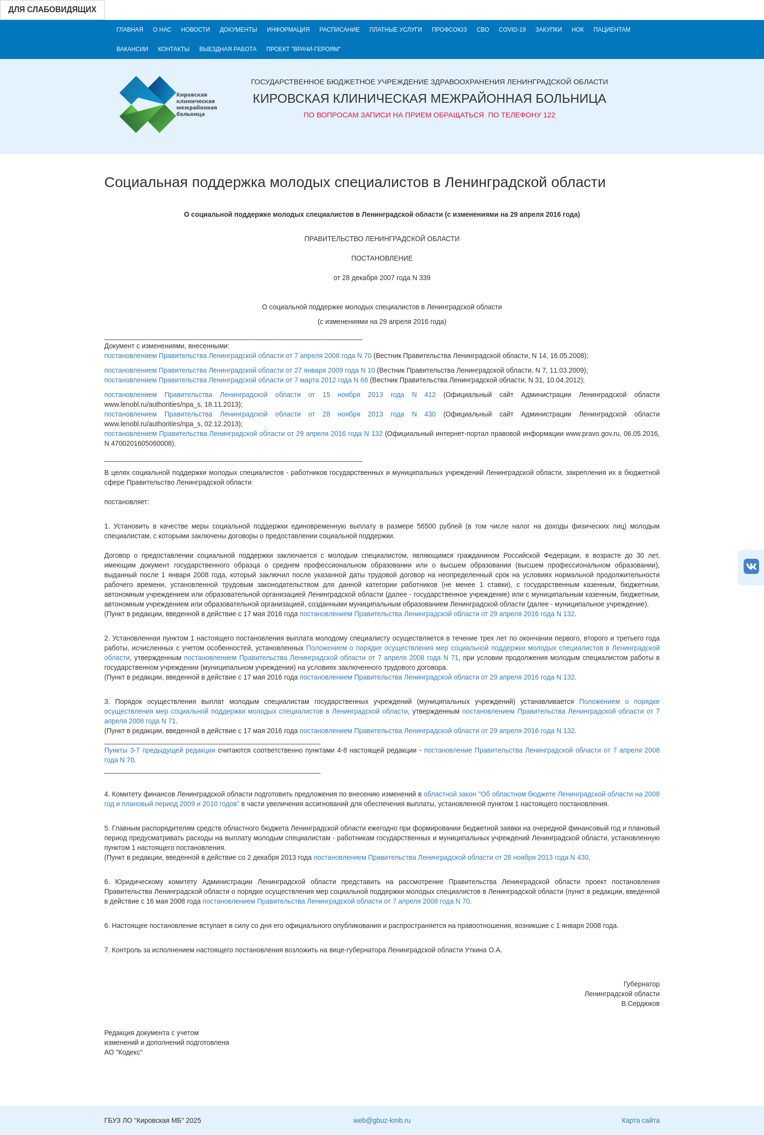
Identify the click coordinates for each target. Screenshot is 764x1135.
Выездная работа (228, 49)
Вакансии (132, 49)
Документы (238, 29)
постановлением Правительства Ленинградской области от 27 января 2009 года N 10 (239, 370)
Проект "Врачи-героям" (304, 49)
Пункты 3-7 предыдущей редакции (159, 750)
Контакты (174, 49)
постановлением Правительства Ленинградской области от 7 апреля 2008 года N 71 (321, 658)
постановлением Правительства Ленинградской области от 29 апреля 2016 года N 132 (243, 433)
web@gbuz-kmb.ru (382, 1120)
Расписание (340, 29)
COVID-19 (512, 29)
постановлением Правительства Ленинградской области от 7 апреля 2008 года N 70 (238, 355)
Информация (288, 29)
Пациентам (611, 29)
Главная (129, 29)
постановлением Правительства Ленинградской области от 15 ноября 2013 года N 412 (270, 394)
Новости (195, 29)
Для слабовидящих (52, 9)
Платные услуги (395, 29)
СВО (483, 29)
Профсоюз (449, 29)
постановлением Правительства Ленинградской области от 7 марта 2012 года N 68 (236, 380)
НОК (578, 29)
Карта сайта (641, 1120)
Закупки (548, 29)
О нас (162, 29)
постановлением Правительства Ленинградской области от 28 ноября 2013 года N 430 (270, 414)
